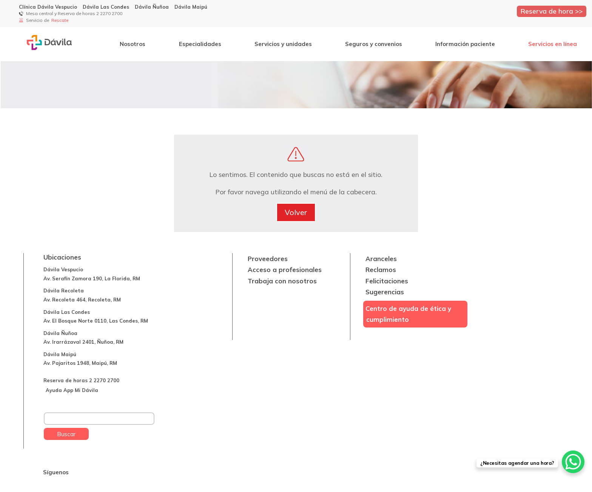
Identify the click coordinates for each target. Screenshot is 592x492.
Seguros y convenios (373, 44)
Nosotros (132, 44)
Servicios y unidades (283, 44)
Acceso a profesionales (285, 270)
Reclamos (380, 270)
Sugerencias (384, 292)
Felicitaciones (386, 281)
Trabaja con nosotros (282, 281)
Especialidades (200, 44)
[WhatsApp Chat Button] (573, 461)
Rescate (60, 20)
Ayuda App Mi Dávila (72, 390)
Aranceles (381, 259)
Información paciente (465, 44)
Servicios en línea (552, 44)
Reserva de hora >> (552, 11)
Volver (296, 212)
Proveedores (268, 259)
